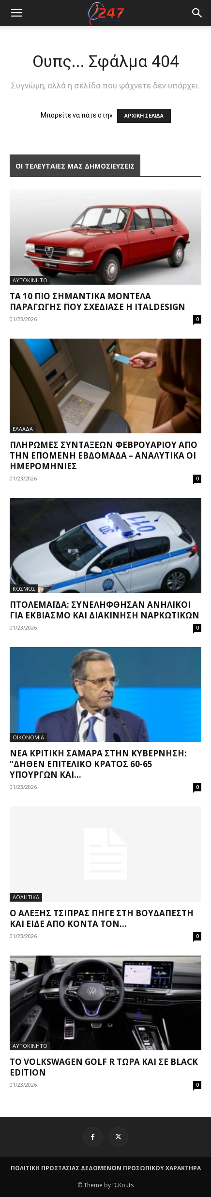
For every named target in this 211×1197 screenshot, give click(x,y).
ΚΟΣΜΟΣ (24, 588)
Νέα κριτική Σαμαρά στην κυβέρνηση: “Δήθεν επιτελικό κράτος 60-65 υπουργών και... (98, 764)
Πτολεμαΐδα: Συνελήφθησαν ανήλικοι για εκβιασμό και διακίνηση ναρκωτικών (104, 610)
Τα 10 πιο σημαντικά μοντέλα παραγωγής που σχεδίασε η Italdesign (97, 301)
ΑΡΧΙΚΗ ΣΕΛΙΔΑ (144, 116)
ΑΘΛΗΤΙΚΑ (26, 897)
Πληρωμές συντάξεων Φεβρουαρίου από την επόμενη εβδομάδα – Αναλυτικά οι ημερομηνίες (103, 455)
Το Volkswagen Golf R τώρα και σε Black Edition (104, 1067)
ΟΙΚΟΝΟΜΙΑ (28, 737)
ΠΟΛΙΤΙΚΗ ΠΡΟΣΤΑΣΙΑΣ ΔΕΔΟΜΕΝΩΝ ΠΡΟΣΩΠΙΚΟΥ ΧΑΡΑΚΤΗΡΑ (106, 1168)
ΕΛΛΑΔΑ (23, 428)
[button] (197, 13)
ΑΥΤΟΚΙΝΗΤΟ (30, 280)
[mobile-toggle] (16, 13)
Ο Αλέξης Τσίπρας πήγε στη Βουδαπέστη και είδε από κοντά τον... (102, 918)
